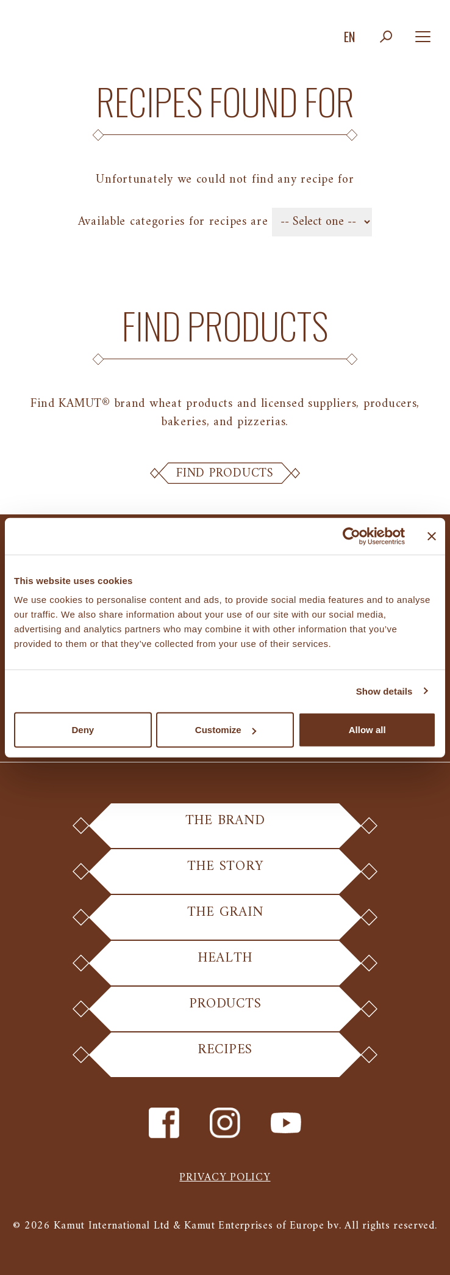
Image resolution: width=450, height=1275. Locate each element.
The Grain (225, 919)
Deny (82, 730)
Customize (225, 730)
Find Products (224, 473)
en (349, 36)
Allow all (367, 730)
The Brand (225, 827)
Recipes (225, 1056)
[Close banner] (431, 536)
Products (225, 1011)
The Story (225, 873)
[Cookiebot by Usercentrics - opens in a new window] (351, 536)
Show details (384, 690)
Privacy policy (224, 1177)
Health (225, 965)
